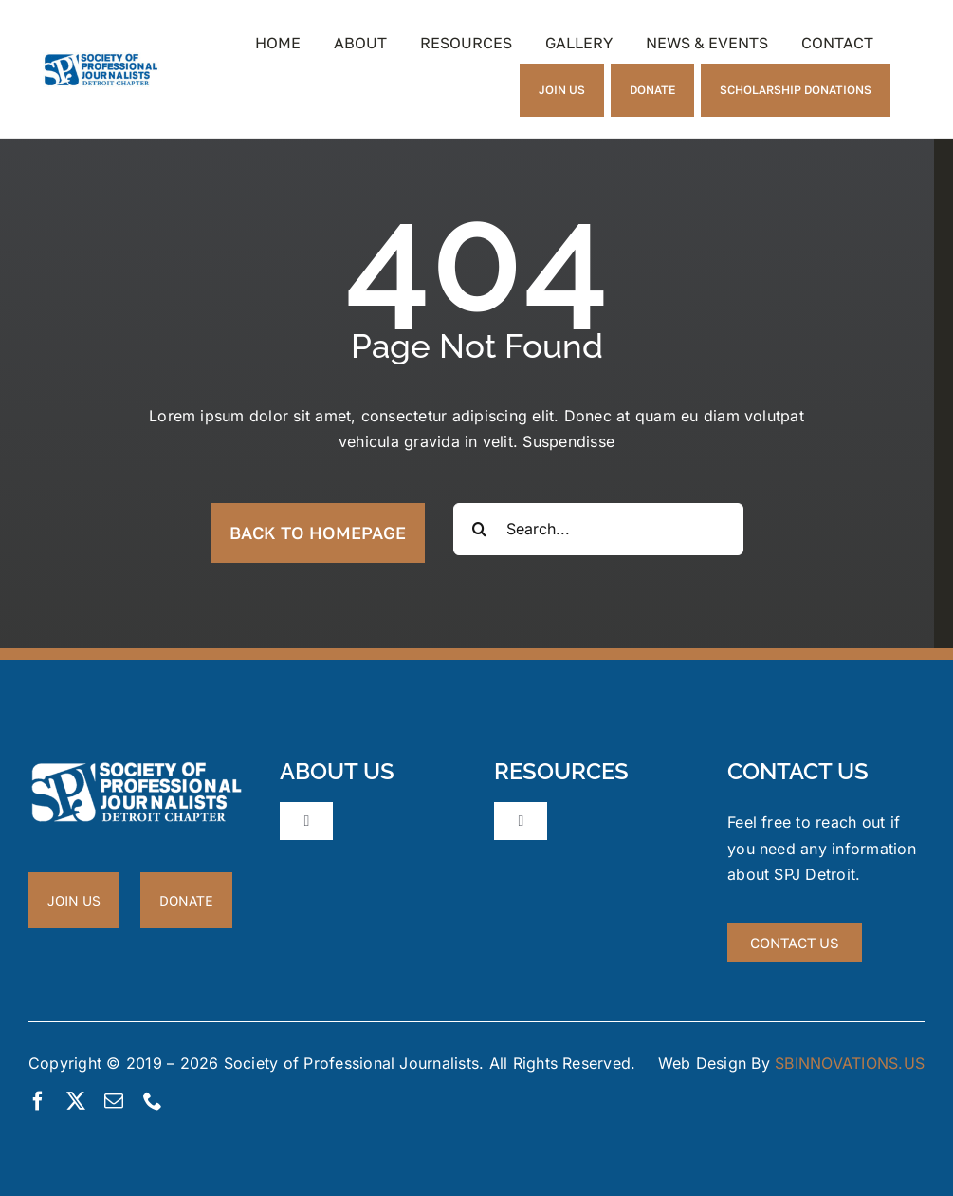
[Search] (479, 529)
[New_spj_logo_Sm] (101, 59)
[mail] (113, 1101)
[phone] (152, 1101)
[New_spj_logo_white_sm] (136, 766)
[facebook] (37, 1101)
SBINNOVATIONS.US (850, 1063)
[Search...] (598, 529)
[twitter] (75, 1101)
